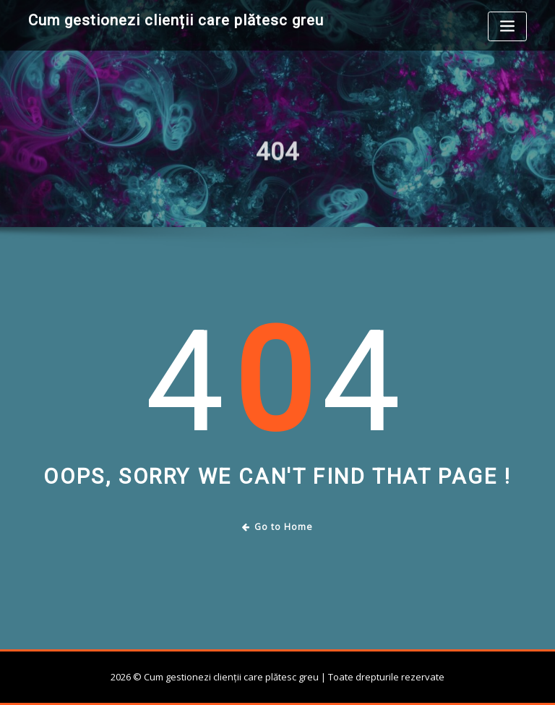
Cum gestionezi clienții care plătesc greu (176, 20)
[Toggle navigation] (507, 26)
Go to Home (278, 527)
